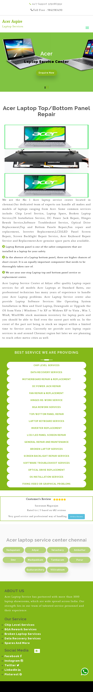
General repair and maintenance (46, 442)
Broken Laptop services (46, 449)
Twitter (12, 665)
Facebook (13, 656)
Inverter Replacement (46, 428)
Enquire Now (46, 73)
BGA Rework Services (21, 629)
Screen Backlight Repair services (46, 456)
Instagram (14, 660)
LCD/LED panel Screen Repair (46, 435)
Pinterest (13, 674)
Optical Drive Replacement (46, 470)
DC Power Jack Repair (46, 386)
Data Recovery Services (23, 638)
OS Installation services (46, 477)
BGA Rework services (46, 407)
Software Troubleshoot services (46, 463)
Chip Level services (47, 365)
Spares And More (17, 643)
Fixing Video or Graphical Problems (46, 484)
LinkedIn (13, 669)
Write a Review (76, 517)
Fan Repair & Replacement (46, 393)
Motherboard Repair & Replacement (46, 379)
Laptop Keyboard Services (46, 421)
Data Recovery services (46, 372)
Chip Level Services (19, 624)
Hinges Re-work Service (46, 400)
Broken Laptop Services (23, 633)
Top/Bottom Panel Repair (46, 414)
